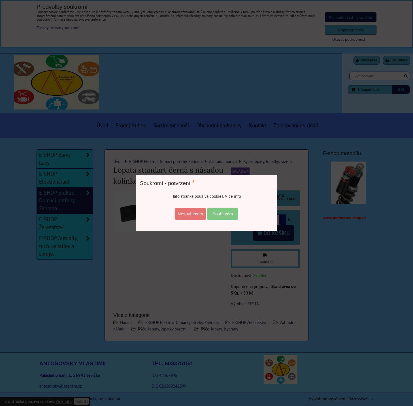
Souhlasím (222, 213)
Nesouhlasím (190, 213)
